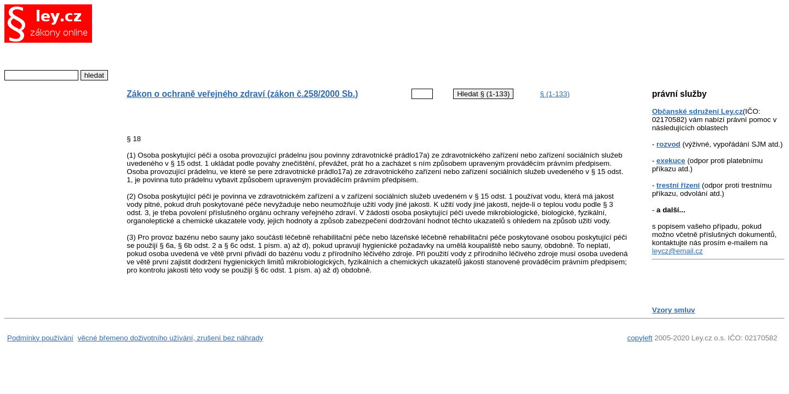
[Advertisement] (368, 41)
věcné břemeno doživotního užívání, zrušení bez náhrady (171, 338)
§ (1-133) (555, 94)
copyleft (640, 338)
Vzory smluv (673, 310)
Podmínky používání (40, 338)
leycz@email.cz (677, 251)
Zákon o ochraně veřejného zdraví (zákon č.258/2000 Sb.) (242, 94)
